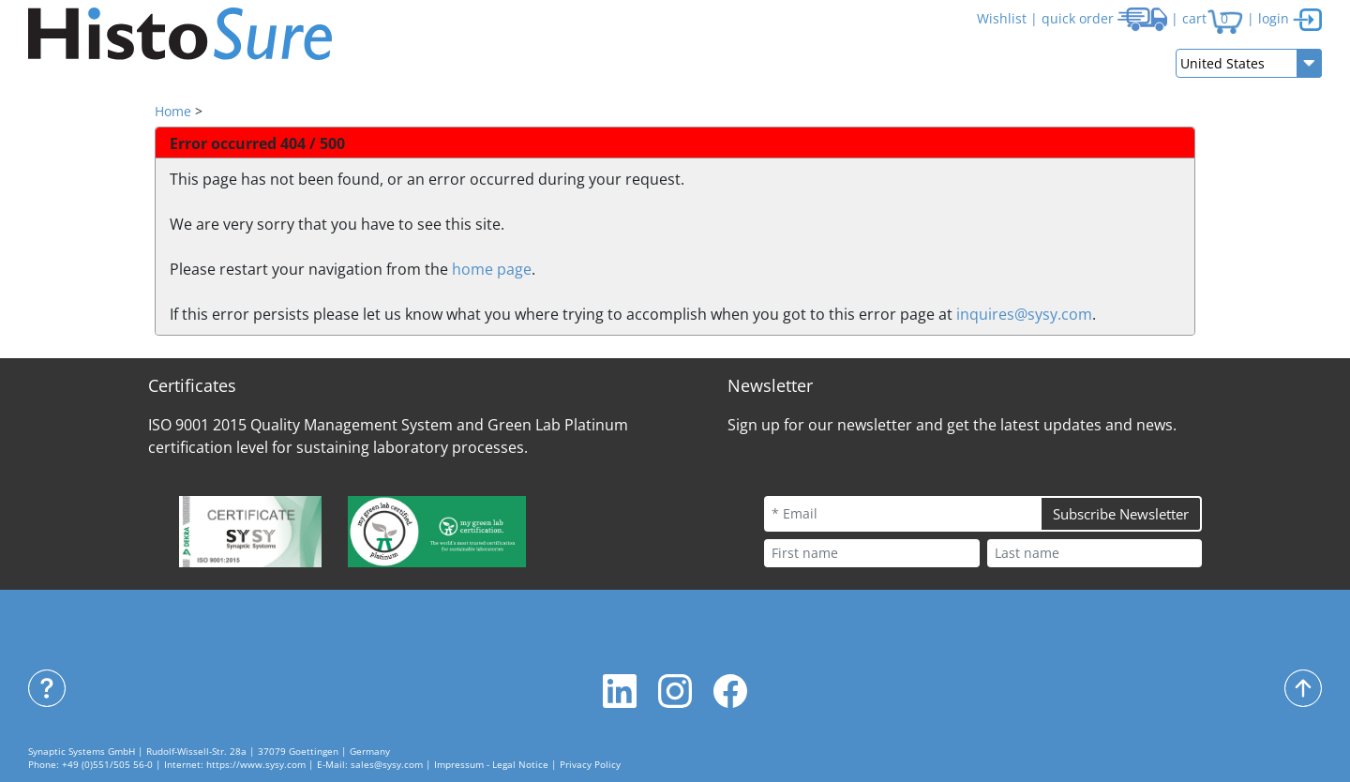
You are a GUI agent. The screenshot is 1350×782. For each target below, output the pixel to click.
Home (173, 111)
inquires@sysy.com (1024, 314)
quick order (1104, 18)
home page (492, 269)
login (1290, 18)
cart (1212, 18)
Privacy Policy (590, 765)
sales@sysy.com (387, 765)
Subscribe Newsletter (1121, 513)
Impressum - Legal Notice (491, 765)
